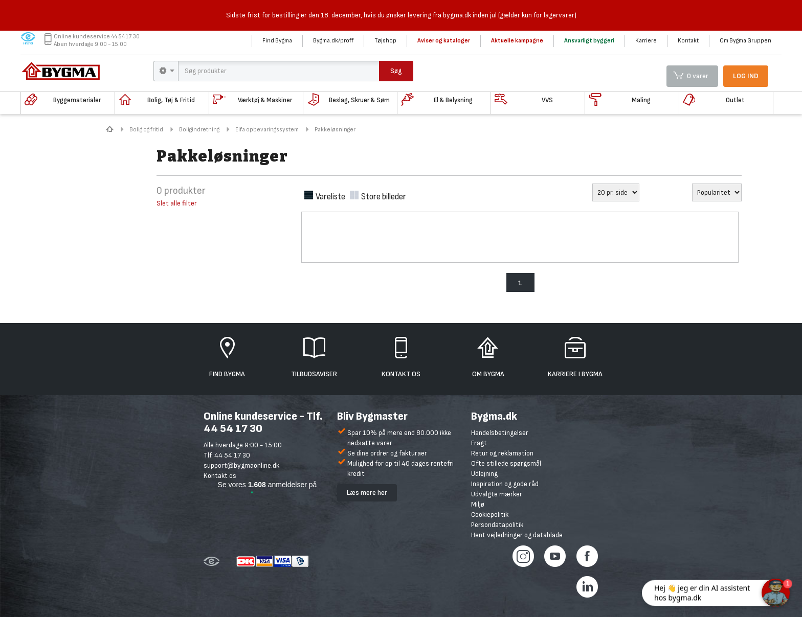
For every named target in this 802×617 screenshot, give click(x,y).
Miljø (477, 504)
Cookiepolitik (489, 514)
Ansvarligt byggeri (589, 40)
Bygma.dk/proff (333, 40)
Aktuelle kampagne (517, 40)
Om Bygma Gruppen (745, 40)
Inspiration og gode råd (505, 483)
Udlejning (484, 473)
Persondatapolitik (497, 524)
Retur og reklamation (502, 453)
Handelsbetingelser (499, 432)
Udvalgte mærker (496, 494)
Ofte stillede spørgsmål (506, 463)
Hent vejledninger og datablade (517, 535)
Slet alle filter (177, 203)
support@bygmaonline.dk (241, 465)
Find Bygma (277, 40)
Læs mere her (367, 492)
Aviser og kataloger (443, 40)
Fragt (479, 443)
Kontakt (688, 40)
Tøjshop (385, 40)
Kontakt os (220, 475)
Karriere (646, 40)
